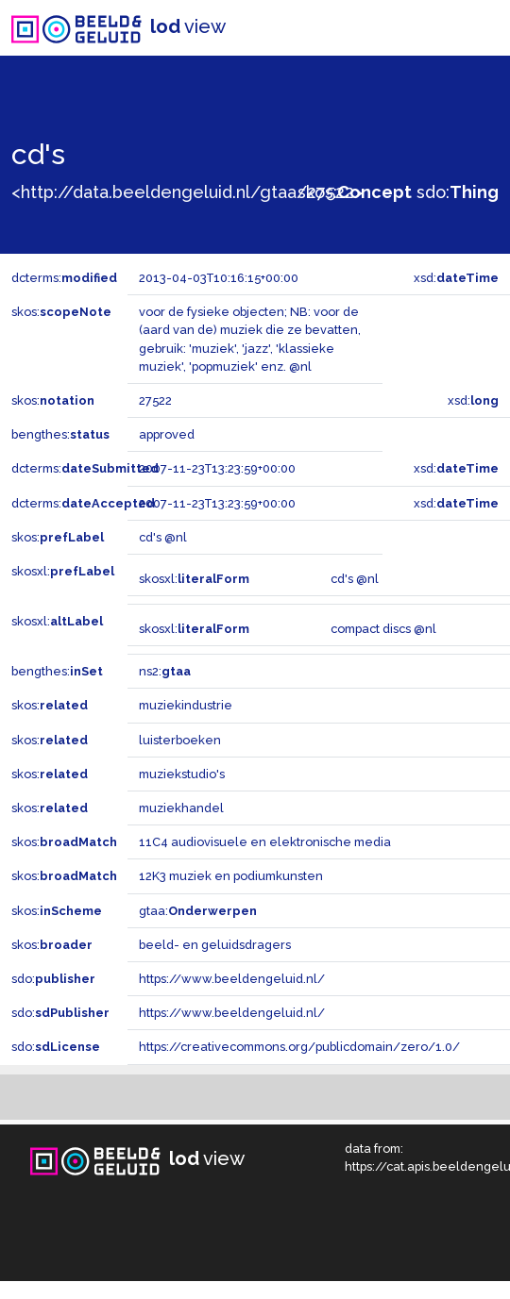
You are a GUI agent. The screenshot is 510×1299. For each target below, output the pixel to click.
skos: (355, 192)
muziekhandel (181, 808)
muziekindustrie (185, 705)
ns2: (165, 671)
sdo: (457, 192)
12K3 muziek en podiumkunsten (231, 876)
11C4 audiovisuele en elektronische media (265, 842)
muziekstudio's (182, 774)
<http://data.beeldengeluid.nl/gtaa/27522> (187, 192)
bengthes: (60, 434)
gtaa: (198, 911)
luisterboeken (180, 740)
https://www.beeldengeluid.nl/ (232, 979)
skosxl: (62, 571)
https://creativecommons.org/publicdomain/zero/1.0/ (299, 1047)
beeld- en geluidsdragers (215, 945)
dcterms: (64, 278)
